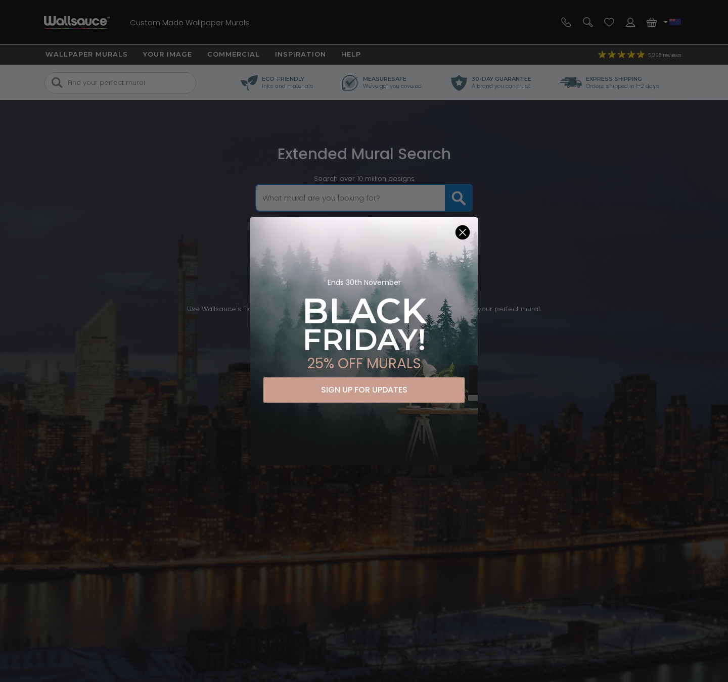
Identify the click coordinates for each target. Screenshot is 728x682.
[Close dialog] (462, 232)
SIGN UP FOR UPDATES (364, 390)
